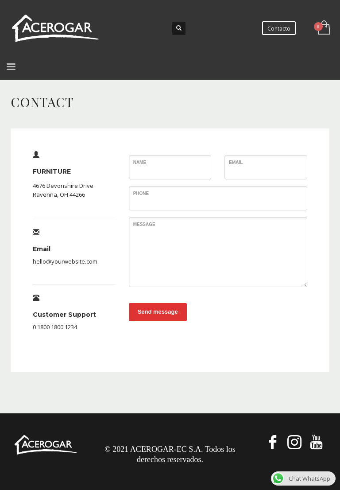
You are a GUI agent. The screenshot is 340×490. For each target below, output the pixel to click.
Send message (158, 311)
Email (236, 162)
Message (144, 224)
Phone (141, 193)
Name (139, 162)
